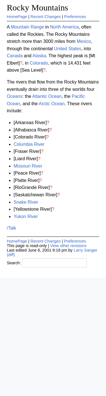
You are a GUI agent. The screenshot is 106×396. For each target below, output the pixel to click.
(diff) (11, 254)
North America (64, 27)
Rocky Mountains (37, 7)
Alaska (39, 55)
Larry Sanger (85, 250)
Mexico (84, 41)
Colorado (39, 63)
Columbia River (29, 144)
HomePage (17, 16)
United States (67, 48)
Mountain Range (27, 27)
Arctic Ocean (52, 103)
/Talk (11, 228)
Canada (15, 55)
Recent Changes (46, 16)
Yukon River (26, 216)
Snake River (26, 202)
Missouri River (28, 166)
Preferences (75, 16)
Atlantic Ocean (47, 96)
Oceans (14, 96)
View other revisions (68, 245)
